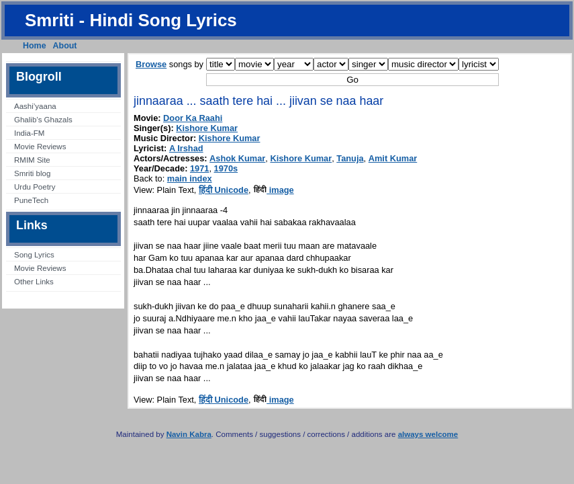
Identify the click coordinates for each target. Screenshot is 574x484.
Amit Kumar (393, 158)
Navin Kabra (188, 434)
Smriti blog (32, 173)
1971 (199, 168)
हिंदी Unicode (223, 190)
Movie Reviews (40, 147)
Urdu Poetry (34, 187)
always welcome (428, 434)
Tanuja (349, 158)
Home (34, 45)
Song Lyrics (34, 255)
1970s (226, 168)
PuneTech (31, 200)
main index (189, 178)
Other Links (34, 282)
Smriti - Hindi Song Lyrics (131, 20)
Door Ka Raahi (192, 118)
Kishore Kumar (207, 128)
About (65, 45)
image (273, 190)
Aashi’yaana (35, 106)
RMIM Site (32, 160)
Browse (151, 64)
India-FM (29, 133)
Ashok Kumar (237, 158)
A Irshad (186, 148)
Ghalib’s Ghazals (43, 120)
